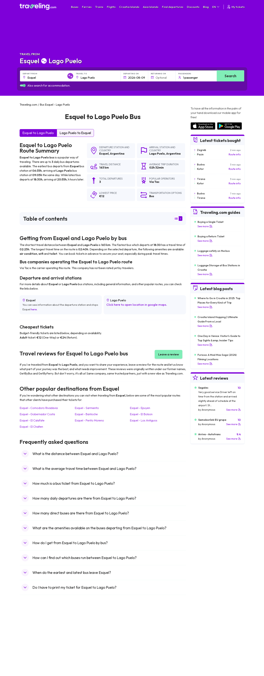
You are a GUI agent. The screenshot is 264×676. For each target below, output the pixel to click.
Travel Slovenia (30, 656)
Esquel (104, 153)
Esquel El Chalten (31, 426)
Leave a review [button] (168, 354)
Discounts (193, 7)
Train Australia (142, 641)
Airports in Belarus (201, 637)
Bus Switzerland (87, 656)
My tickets (235, 7)
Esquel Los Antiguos (143, 420)
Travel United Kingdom (34, 625)
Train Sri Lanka (142, 629)
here (34, 309)
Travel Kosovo (29, 664)
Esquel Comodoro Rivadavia (39, 408)
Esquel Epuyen (140, 408)
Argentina (117, 153)
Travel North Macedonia (35, 629)
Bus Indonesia (86, 664)
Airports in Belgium (201, 660)
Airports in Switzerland (203, 641)
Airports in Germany (202, 649)
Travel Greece (29, 637)
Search (230, 76)
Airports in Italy (199, 645)
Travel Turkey (29, 645)
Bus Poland (84, 652)
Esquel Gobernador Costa (37, 414)
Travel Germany (30, 641)
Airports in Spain (199, 625)
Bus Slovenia (85, 637)
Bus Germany (85, 633)
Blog (206, 7)
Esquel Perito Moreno (89, 420)
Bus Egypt (83, 649)
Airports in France (200, 629)
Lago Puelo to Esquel (75, 133)
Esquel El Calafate (32, 420)
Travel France (29, 649)
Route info (235, 154)
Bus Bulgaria (85, 629)
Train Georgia (142, 637)
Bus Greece (84, 641)
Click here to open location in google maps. (136, 304)
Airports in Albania (200, 652)
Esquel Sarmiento (87, 408)
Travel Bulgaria (30, 633)
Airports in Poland (200, 656)
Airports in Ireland (200, 633)
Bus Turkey (84, 660)
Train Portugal (142, 625)
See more (205, 226)
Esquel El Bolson (141, 414)
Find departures (172, 7)
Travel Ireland (29, 660)
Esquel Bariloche (86, 414)
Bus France (84, 645)
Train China (140, 633)
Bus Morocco (85, 625)
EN (216, 7)
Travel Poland (29, 652)
